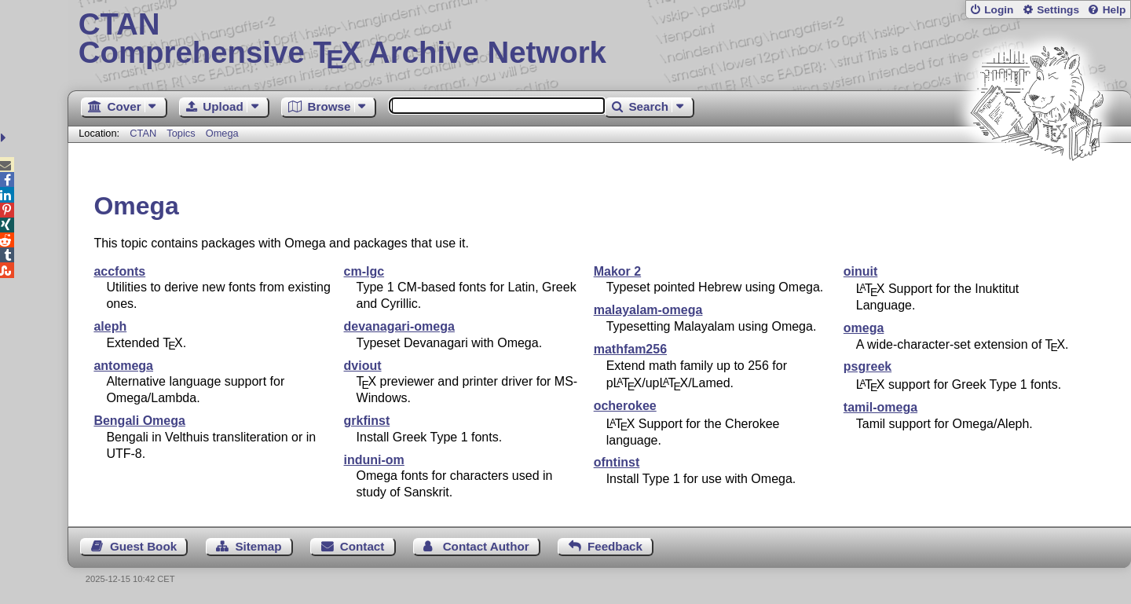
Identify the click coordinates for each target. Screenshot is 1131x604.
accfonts (119, 271)
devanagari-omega (399, 326)
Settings (1058, 10)
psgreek (867, 366)
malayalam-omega (648, 310)
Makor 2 (617, 271)
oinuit (861, 271)
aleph (109, 326)
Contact (362, 546)
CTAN (143, 133)
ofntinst (617, 462)
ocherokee (625, 405)
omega (864, 328)
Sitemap (258, 546)
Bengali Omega (139, 420)
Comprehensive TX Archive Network (600, 39)
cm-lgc (364, 271)
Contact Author (486, 546)
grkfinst (367, 420)
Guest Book (143, 546)
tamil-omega (880, 407)
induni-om (374, 460)
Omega (222, 133)
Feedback (614, 546)
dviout (363, 365)
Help (1114, 10)
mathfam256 (630, 349)
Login (998, 10)
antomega (123, 365)
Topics (182, 133)
